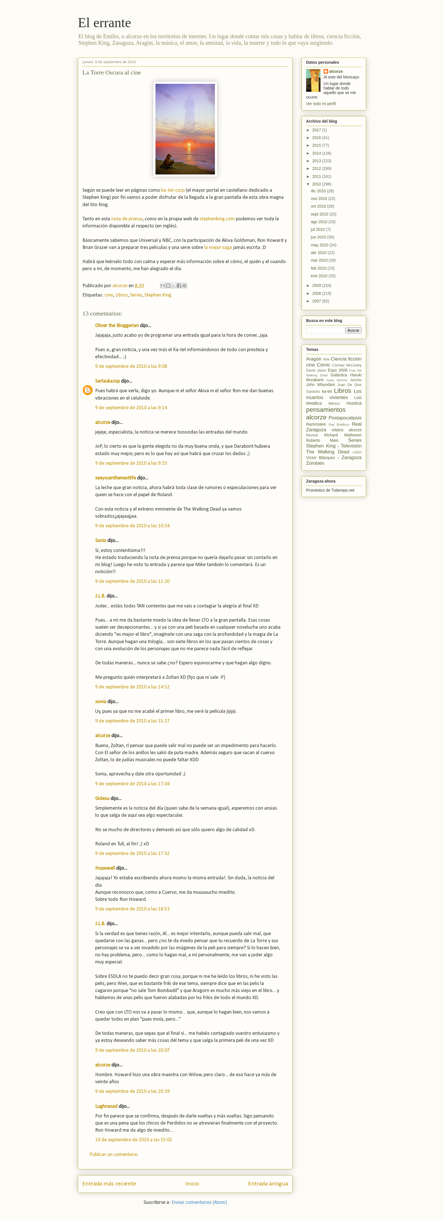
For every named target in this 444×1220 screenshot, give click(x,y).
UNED (357, 452)
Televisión (351, 446)
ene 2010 (319, 276)
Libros (121, 295)
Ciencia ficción (346, 359)
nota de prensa (126, 219)
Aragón (313, 359)
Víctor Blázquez (320, 457)
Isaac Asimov (336, 380)
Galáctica (338, 375)
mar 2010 (320, 260)
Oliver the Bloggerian (117, 326)
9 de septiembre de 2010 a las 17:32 (132, 853)
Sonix (100, 540)
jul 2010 (318, 229)
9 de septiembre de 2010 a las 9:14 (131, 408)
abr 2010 (319, 252)
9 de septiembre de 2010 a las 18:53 (132, 909)
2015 (317, 145)
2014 (317, 153)
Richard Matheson (343, 435)
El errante (104, 22)
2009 (317, 285)
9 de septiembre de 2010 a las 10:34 (132, 526)
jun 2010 (319, 237)
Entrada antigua (268, 1184)
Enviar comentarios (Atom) (199, 1202)
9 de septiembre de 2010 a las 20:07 (132, 1050)
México (334, 404)
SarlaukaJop (107, 381)
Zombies (315, 463)
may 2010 (320, 245)
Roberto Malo (322, 440)
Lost (358, 397)
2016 (317, 137)
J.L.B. (100, 596)
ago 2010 (319, 221)
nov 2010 (319, 198)
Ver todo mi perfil (321, 103)
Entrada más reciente (109, 1184)
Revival (312, 435)
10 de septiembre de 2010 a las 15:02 (133, 1140)
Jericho (356, 380)
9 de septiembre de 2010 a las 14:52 (132, 687)
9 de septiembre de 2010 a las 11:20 (132, 581)
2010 (317, 184)
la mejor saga (218, 247)
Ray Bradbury (339, 424)
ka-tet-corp (173, 190)
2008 (317, 293)
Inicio (192, 1184)
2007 (317, 301)
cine (108, 295)
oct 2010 (319, 206)
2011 (317, 176)
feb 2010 (319, 268)
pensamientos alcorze (325, 413)
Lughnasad (106, 1106)
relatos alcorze (347, 430)
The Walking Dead (327, 452)
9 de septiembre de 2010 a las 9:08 (131, 366)
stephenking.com (217, 219)
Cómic (323, 365)
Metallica (314, 403)
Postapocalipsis (345, 418)
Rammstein (316, 424)
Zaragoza (351, 457)
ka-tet (327, 391)
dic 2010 (319, 191)
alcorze (102, 422)
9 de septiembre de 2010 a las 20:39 (132, 1091)
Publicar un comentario (113, 1154)
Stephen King (157, 295)
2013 (317, 161)
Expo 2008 (337, 370)
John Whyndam (320, 384)
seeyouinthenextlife (115, 478)
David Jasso (316, 370)
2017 (317, 130)
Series (136, 295)
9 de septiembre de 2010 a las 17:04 (132, 784)
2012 (317, 168)
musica (354, 403)
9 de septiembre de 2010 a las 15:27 (132, 721)
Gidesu (102, 798)
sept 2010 (320, 214)
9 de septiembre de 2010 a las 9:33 (131, 463)
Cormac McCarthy (347, 365)
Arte (326, 359)
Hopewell (105, 868)
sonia (100, 702)
